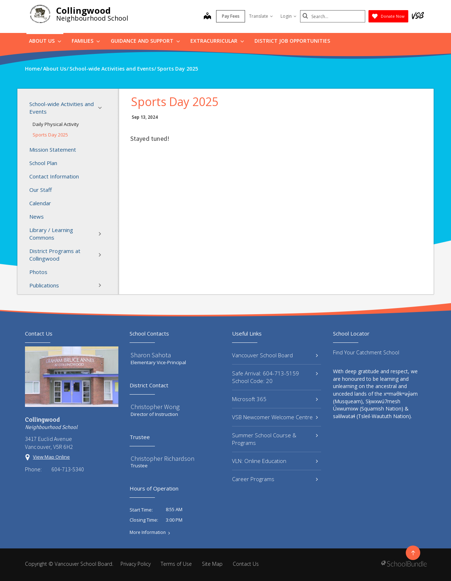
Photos (38, 271)
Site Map (212, 563)
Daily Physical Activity (56, 124)
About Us (45, 40)
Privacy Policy (136, 563)
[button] (102, 108)
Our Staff (40, 189)
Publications (67, 285)
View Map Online (51, 457)
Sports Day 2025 (50, 134)
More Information (148, 532)
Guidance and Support (145, 40)
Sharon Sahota (151, 355)
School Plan (43, 163)
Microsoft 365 (275, 399)
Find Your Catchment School (366, 352)
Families (86, 40)
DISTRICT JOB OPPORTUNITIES (292, 40)
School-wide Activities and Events (67, 107)
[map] (207, 17)
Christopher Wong (155, 407)
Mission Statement (52, 149)
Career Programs (275, 479)
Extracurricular (217, 40)
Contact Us (246, 563)
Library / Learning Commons (67, 233)
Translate (261, 16)
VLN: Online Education (275, 460)
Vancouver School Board (275, 355)
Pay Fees (231, 16)
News (36, 216)
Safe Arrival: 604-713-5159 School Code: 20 (275, 377)
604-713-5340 (67, 469)
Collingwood (83, 10)
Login (288, 16)
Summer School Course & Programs (275, 438)
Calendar (40, 203)
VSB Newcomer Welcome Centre (275, 417)
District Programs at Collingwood (67, 254)
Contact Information (54, 176)
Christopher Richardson (162, 458)
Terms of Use (176, 563)
